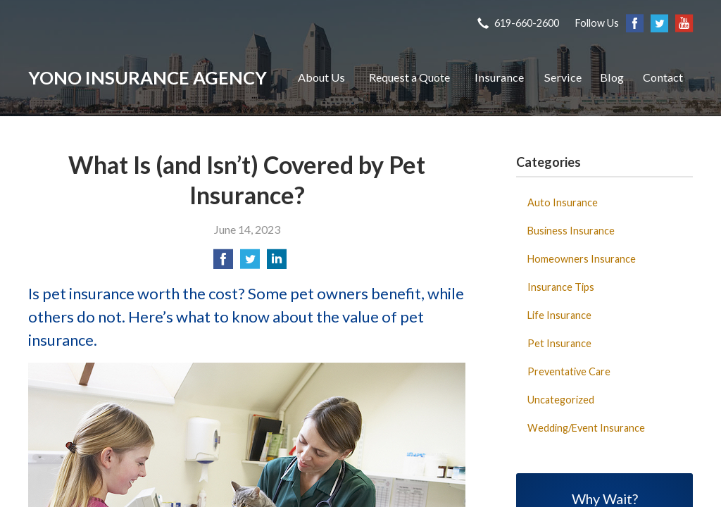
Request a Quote (409, 77)
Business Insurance (571, 231)
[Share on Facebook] (223, 263)
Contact (663, 77)
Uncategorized (560, 400)
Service (563, 77)
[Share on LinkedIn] (277, 263)
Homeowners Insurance (581, 259)
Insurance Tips (560, 287)
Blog (612, 77)
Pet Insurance (559, 343)
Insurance (499, 77)
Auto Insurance (562, 202)
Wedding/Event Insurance (586, 428)
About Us (321, 77)
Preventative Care (568, 371)
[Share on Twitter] (250, 263)
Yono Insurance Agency (147, 77)
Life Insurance (559, 315)
